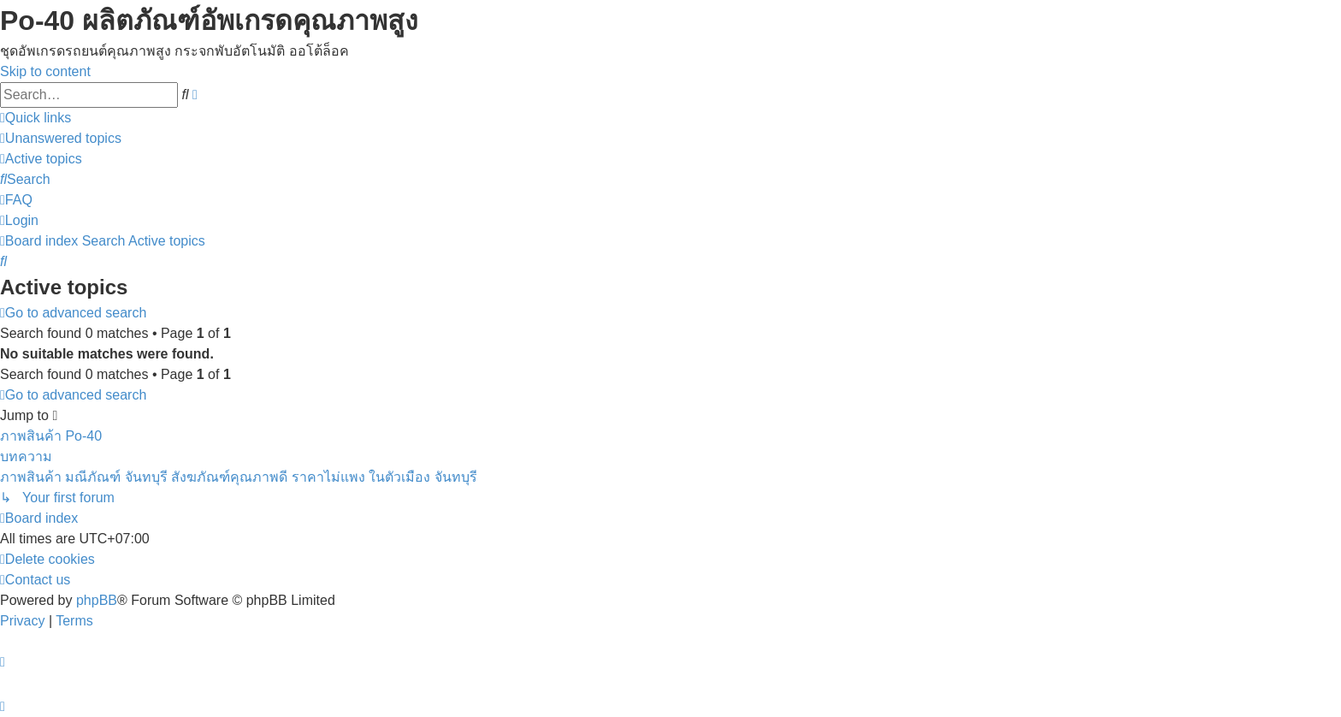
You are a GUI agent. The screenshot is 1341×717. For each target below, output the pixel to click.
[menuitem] (60, 138)
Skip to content (45, 71)
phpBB (96, 600)
